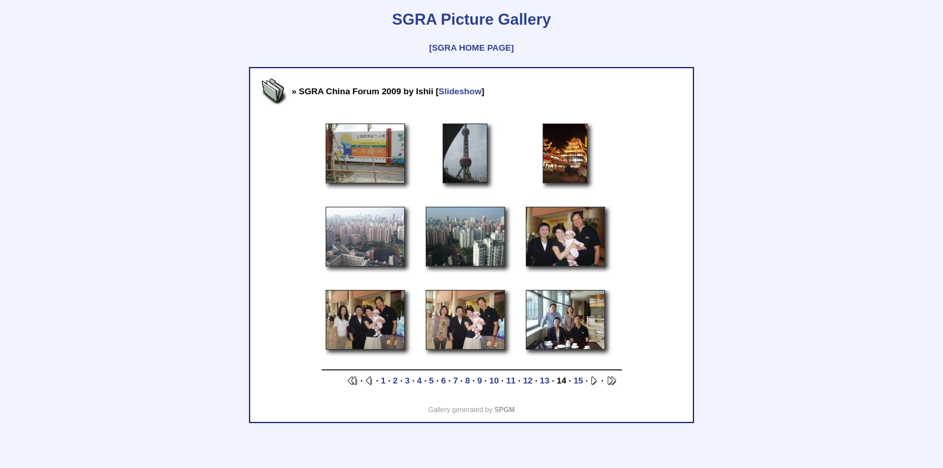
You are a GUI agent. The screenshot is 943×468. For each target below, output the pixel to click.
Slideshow (460, 91)
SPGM (505, 409)
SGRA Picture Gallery (471, 19)
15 (578, 380)
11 (511, 380)
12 (528, 380)
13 (545, 380)
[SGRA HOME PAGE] (471, 48)
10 (494, 380)
